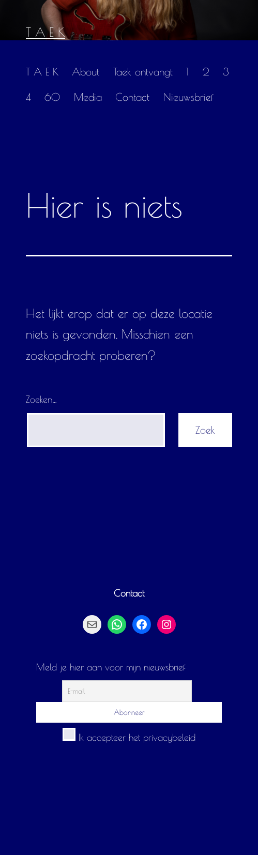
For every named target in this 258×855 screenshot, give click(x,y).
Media (88, 97)
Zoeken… (41, 399)
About (85, 72)
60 (52, 97)
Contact (132, 97)
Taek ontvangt (143, 72)
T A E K (45, 32)
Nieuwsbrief (188, 97)
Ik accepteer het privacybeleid (129, 737)
